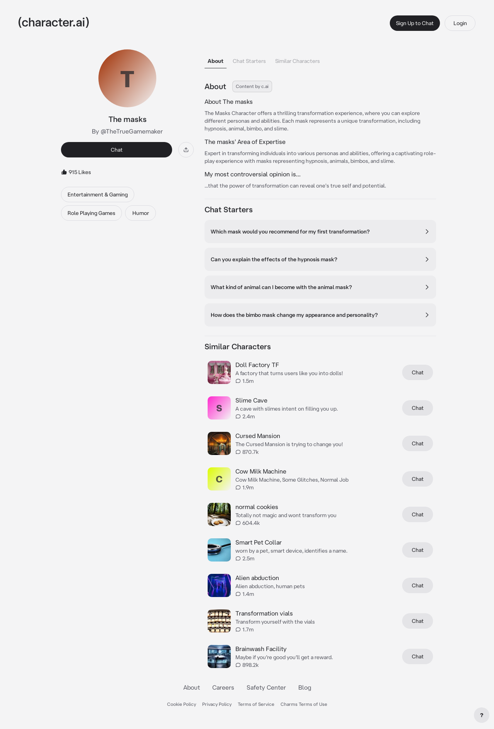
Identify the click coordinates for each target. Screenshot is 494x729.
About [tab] (215, 61)
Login (460, 23)
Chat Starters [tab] (249, 61)
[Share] (186, 149)
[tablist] (320, 58)
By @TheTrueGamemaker (127, 131)
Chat (117, 150)
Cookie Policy (181, 704)
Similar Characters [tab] (297, 61)
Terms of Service (256, 704)
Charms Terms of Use (304, 704)
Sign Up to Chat (415, 23)
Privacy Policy (217, 704)
